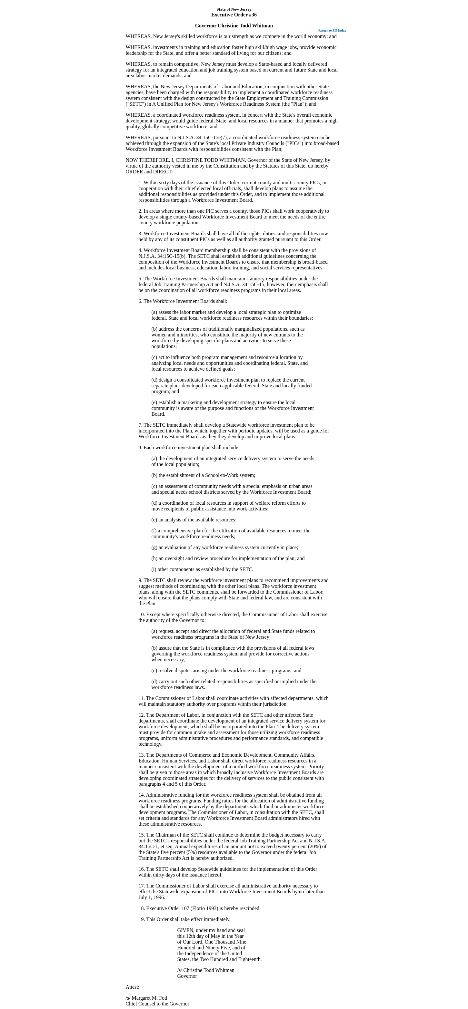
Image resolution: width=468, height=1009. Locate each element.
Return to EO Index (332, 30)
